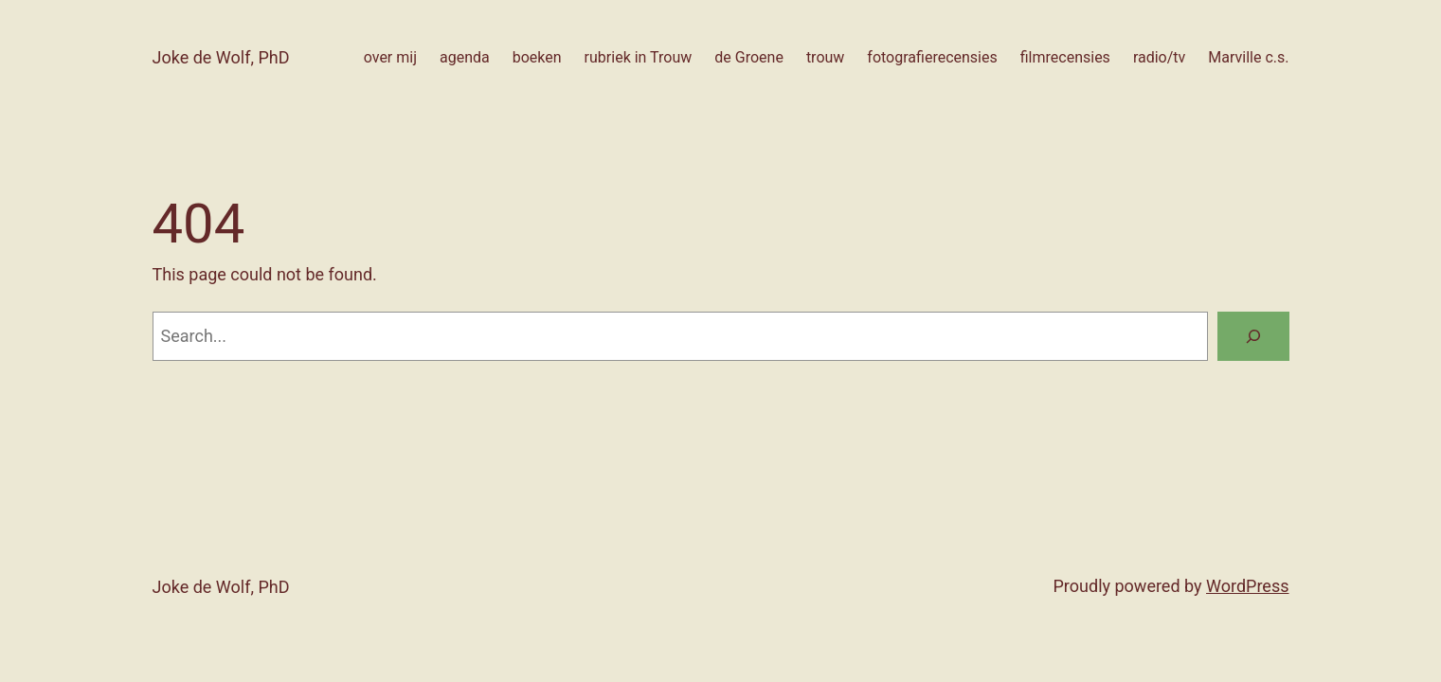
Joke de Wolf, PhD (221, 57)
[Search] (1253, 336)
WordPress (1247, 586)
